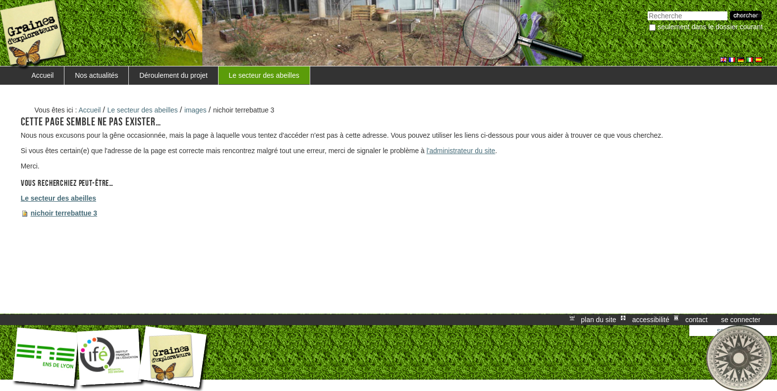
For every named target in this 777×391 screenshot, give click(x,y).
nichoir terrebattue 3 (64, 213)
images (195, 110)
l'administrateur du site (461, 151)
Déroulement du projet (173, 75)
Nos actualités (96, 75)
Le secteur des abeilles (264, 75)
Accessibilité (650, 320)
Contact (696, 320)
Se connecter (741, 320)
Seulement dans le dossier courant (710, 27)
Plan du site (598, 320)
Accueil (43, 75)
